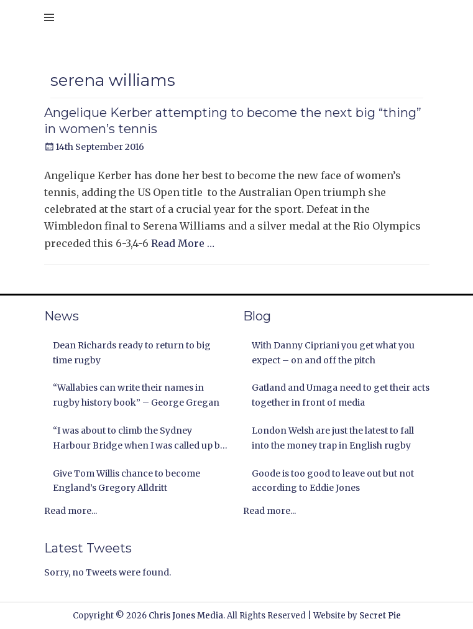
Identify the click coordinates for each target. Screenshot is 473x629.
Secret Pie (380, 615)
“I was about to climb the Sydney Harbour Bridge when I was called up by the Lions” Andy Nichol (139, 439)
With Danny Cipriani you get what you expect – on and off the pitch (333, 353)
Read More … (182, 243)
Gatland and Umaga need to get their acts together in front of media (340, 395)
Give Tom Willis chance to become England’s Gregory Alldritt (126, 481)
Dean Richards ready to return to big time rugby (132, 353)
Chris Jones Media (186, 615)
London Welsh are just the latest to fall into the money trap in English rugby (333, 438)
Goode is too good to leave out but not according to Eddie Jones (333, 481)
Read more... (70, 510)
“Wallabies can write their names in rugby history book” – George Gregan (136, 395)
